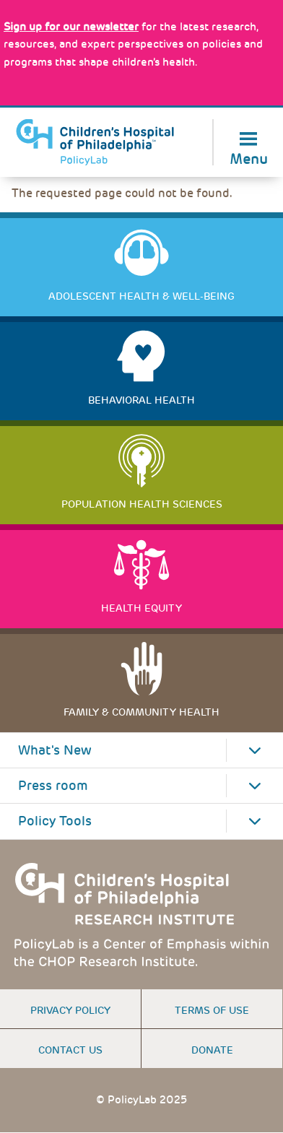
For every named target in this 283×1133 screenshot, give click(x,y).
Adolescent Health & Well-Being (141, 296)
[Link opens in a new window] (71, 26)
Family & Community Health (141, 712)
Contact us (70, 1049)
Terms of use (212, 1010)
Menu (249, 157)
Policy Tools (55, 821)
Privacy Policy (70, 1010)
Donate (212, 1049)
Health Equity (141, 608)
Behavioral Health (141, 400)
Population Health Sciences (141, 504)
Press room (53, 786)
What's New (55, 750)
